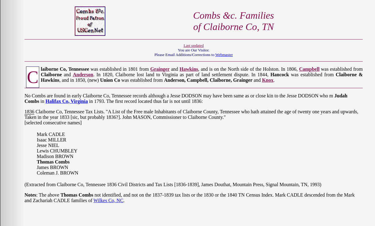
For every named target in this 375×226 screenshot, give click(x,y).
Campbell (309, 69)
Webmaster (224, 55)
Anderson (83, 74)
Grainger (159, 69)
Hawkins (189, 69)
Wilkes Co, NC (108, 200)
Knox (267, 80)
